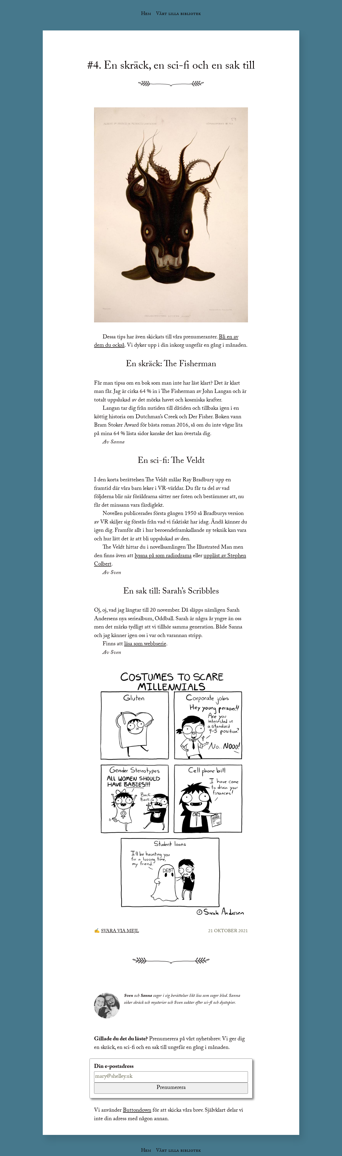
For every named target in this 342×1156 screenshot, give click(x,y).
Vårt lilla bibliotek (178, 14)
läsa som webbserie (145, 644)
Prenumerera (171, 1088)
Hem (146, 14)
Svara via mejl (120, 931)
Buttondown (137, 1111)
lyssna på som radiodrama (163, 556)
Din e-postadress (114, 1067)
